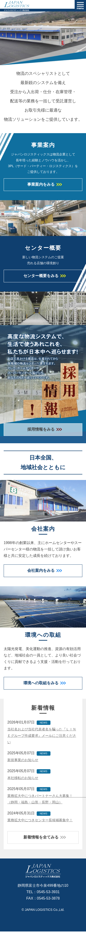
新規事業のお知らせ (23, 762)
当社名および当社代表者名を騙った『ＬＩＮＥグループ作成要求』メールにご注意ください (42, 737)
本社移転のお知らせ (23, 780)
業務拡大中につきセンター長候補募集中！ (42, 822)
